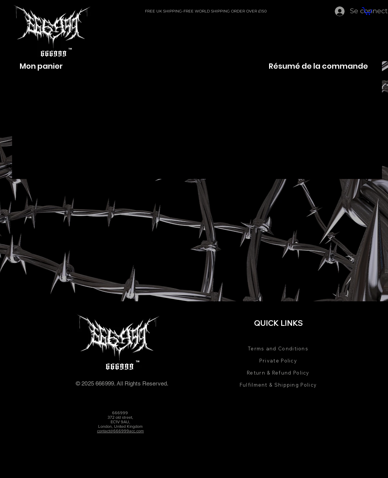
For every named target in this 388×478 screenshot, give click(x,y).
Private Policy (278, 361)
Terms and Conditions (278, 348)
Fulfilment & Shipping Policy (278, 385)
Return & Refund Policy (278, 373)
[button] (367, 10)
